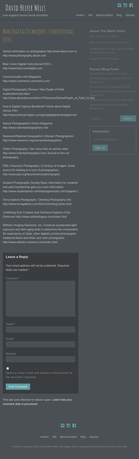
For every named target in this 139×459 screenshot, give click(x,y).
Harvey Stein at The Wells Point (109, 86)
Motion (80, 15)
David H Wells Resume (103, 58)
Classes (130, 15)
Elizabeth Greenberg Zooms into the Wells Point (112, 93)
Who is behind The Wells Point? (109, 42)
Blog (119, 15)
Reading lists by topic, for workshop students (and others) (111, 50)
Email (10, 338)
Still (90, 15)
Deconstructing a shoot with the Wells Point (109, 106)
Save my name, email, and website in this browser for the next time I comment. (39, 375)
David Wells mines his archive (108, 73)
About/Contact (104, 15)
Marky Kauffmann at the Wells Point (111, 99)
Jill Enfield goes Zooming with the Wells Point (110, 80)
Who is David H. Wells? (104, 36)
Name (10, 324)
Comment (13, 278)
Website (11, 353)
